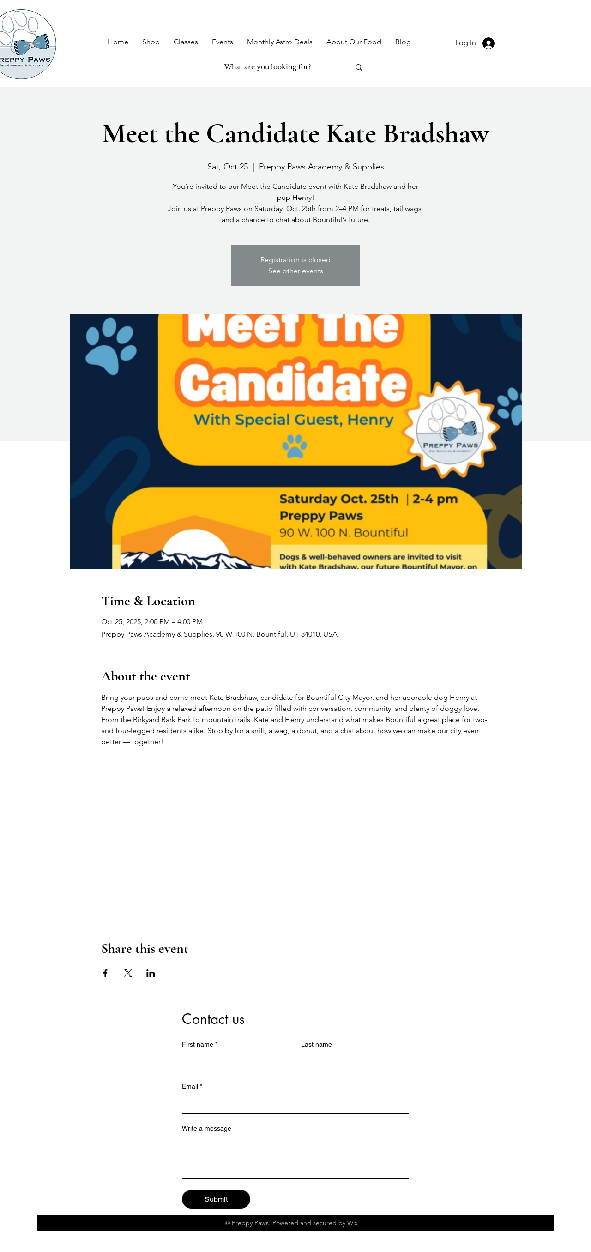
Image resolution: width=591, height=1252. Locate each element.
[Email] (293, 1103)
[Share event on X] (128, 973)
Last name (316, 1044)
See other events (295, 270)
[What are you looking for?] (280, 67)
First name (199, 1044)
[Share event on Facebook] (105, 973)
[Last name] (352, 1061)
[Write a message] (295, 1157)
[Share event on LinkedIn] (150, 973)
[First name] (233, 1061)
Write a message (206, 1128)
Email (192, 1086)
